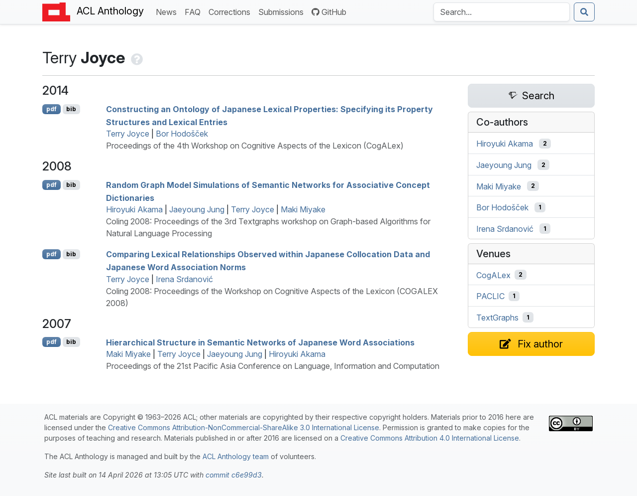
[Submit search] (584, 11)
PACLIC (490, 296)
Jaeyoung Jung (196, 209)
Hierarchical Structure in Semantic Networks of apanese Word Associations (260, 342)
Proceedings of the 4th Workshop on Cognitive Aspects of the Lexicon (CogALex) (255, 146)
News (168, 11)
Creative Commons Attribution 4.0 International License (429, 438)
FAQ (195, 11)
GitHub (329, 12)
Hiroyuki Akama (134, 209)
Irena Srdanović (184, 279)
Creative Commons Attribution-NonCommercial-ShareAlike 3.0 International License (243, 427)
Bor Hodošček (182, 134)
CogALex (493, 275)
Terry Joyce (127, 134)
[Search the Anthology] (501, 11)
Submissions (283, 11)
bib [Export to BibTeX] (71, 109)
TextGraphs (497, 318)
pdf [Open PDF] (51, 109)
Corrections (231, 11)
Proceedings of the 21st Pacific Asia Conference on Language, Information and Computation (272, 366)
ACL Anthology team (236, 456)
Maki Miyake (303, 209)
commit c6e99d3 (234, 475)
